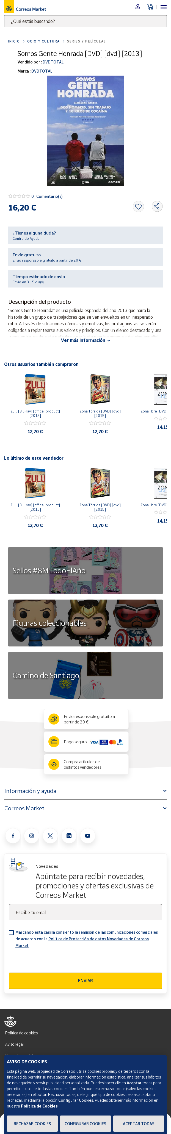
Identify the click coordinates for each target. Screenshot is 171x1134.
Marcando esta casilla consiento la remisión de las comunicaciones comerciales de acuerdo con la (86, 939)
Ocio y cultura (43, 41)
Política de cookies (21, 1033)
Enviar (85, 980)
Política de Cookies (39, 1106)
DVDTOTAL (53, 62)
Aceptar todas (138, 1123)
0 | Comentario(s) (47, 196)
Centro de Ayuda (26, 238)
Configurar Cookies (85, 1123)
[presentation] (50, 962)
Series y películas (86, 41)
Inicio (14, 41)
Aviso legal (14, 1044)
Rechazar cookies (32, 1123)
